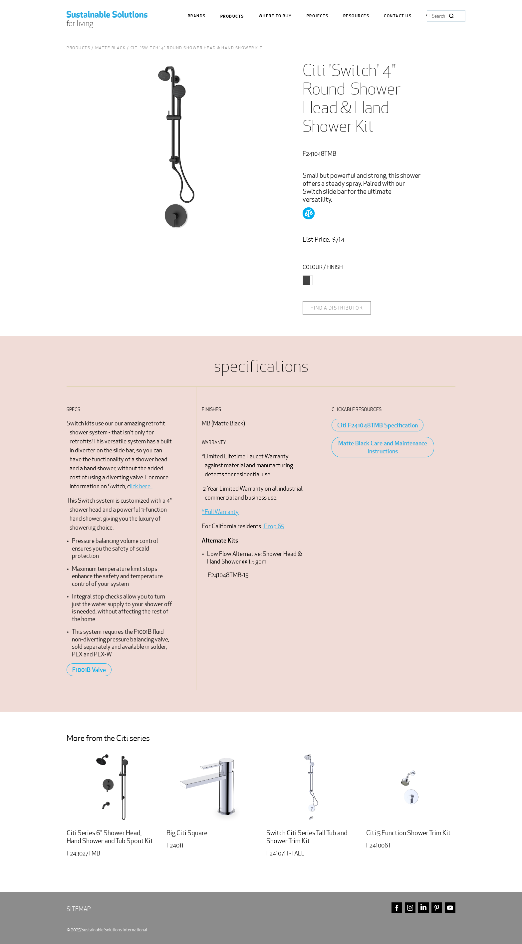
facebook (397, 908)
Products (232, 16)
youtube (450, 908)
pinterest (436, 908)
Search (451, 16)
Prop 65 (273, 526)
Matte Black (110, 47)
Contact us (397, 16)
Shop (432, 16)
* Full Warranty (220, 512)
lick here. (141, 486)
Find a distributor (337, 308)
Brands (197, 16)
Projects (318, 16)
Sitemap (79, 909)
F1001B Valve (89, 670)
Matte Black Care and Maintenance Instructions (382, 447)
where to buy (275, 16)
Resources (356, 16)
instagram (410, 908)
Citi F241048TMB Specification (377, 425)
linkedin (423, 908)
